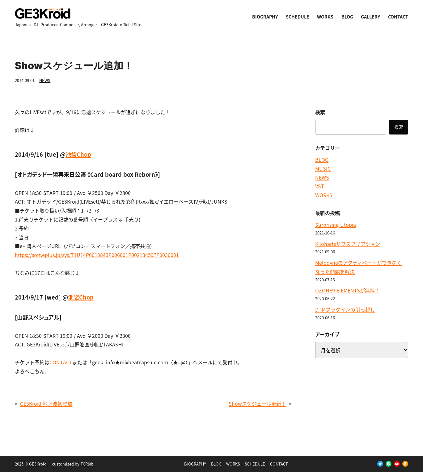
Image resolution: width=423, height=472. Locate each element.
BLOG (321, 159)
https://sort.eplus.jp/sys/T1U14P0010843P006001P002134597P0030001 (97, 255)
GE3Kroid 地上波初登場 (46, 403)
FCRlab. (88, 464)
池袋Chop (78, 154)
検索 (398, 127)
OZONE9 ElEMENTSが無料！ (347, 290)
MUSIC (323, 168)
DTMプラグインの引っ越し (345, 309)
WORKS (323, 195)
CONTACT (60, 362)
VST (319, 186)
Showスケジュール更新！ (257, 403)
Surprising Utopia (335, 224)
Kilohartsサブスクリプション (347, 243)
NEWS (44, 80)
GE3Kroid (38, 464)
